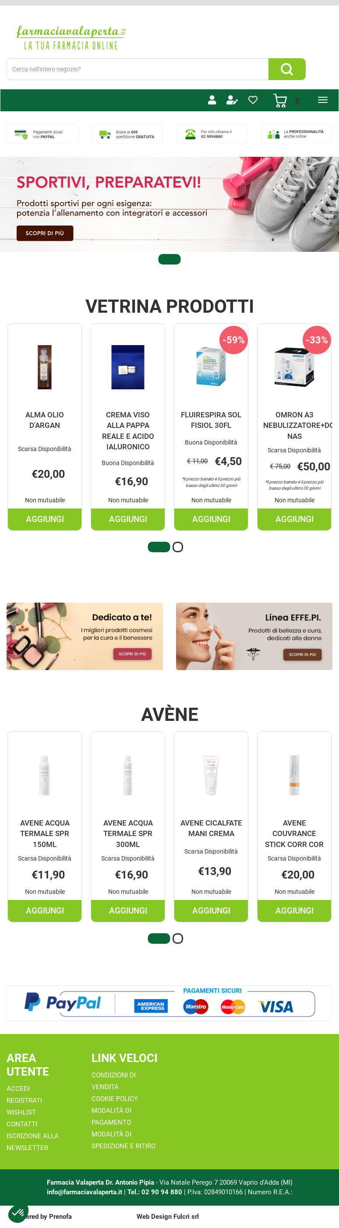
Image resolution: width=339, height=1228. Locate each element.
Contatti (22, 1124)
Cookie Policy (115, 1099)
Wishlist (21, 1112)
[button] (169, 259)
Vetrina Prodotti (169, 306)
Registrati (24, 1100)
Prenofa (60, 1217)
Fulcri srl (186, 1217)
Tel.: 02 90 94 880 (155, 1192)
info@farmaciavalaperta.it (84, 1192)
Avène (169, 715)
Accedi (18, 1089)
